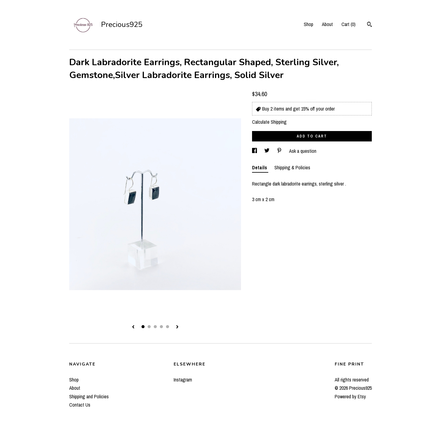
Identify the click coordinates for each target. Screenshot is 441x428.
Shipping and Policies (89, 396)
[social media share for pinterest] (280, 151)
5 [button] (167, 326)
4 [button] (161, 326)
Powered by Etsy (350, 396)
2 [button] (149, 326)
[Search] (369, 25)
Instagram (183, 379)
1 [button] (143, 326)
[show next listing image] (177, 327)
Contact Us (79, 404)
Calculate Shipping (269, 121)
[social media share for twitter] (267, 151)
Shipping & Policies (292, 167)
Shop (308, 24)
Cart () (348, 24)
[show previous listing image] (133, 327)
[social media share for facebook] (255, 151)
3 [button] (155, 326)
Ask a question (302, 151)
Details (260, 167)
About (327, 24)
